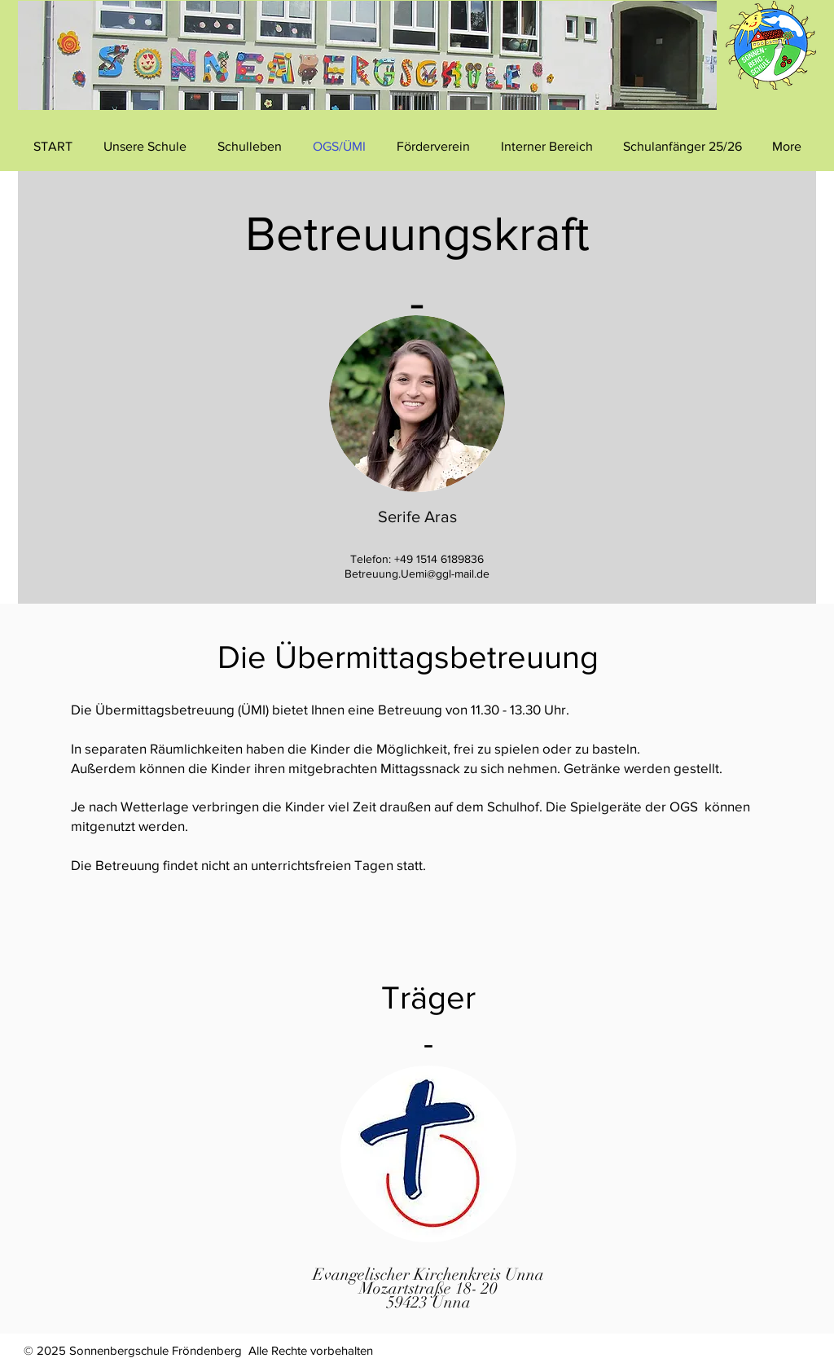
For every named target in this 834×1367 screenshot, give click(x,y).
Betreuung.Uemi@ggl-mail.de (417, 573)
